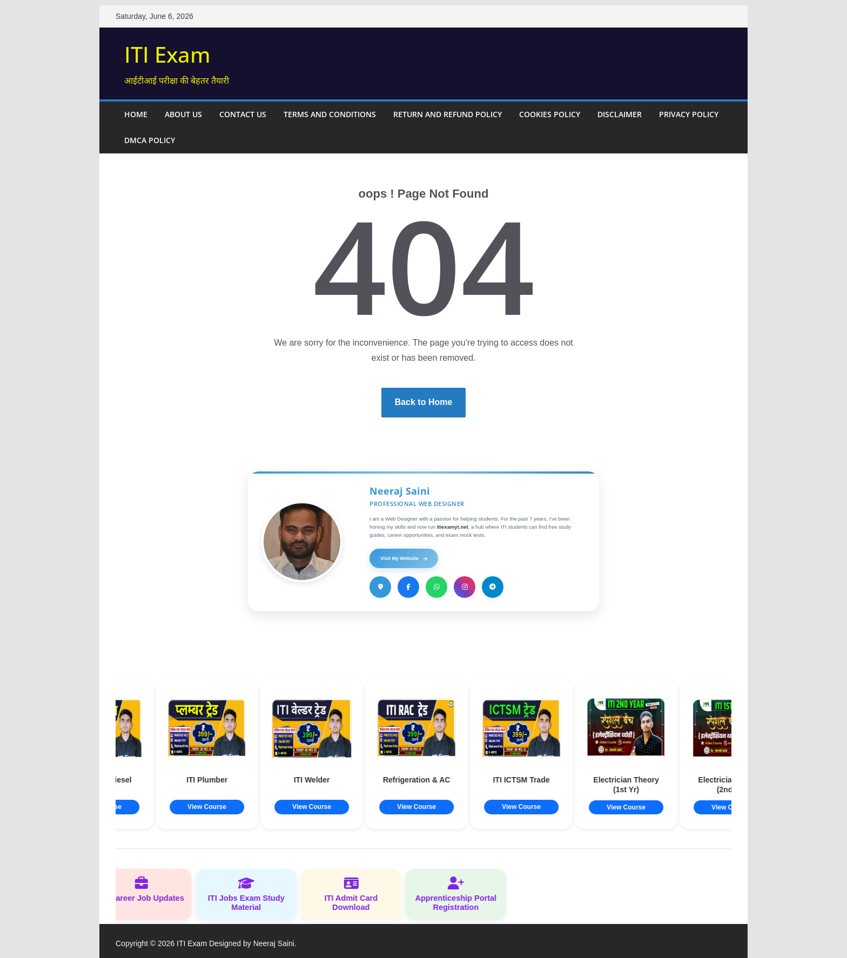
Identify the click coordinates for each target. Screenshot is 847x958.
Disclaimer (619, 114)
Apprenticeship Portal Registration (463, 894)
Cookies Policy (549, 114)
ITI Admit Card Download (358, 894)
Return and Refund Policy (447, 114)
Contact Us (242, 114)
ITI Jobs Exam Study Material (254, 894)
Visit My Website (403, 558)
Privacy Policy (688, 114)
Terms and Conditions (330, 114)
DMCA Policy (149, 140)
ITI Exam (167, 54)
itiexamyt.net (452, 527)
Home (135, 114)
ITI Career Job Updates (149, 889)
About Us (183, 114)
